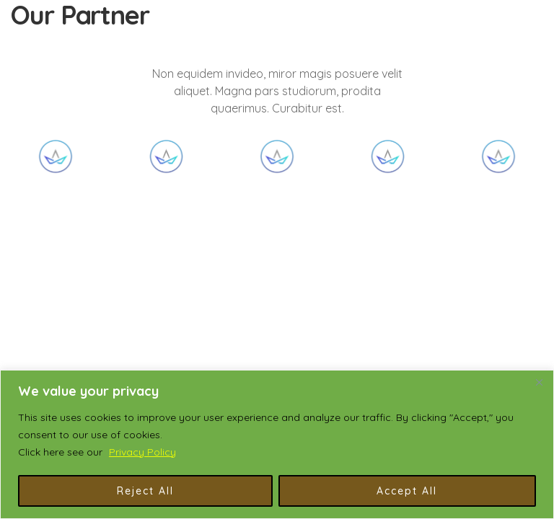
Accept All (407, 490)
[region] (277, 444)
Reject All (145, 490)
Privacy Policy (142, 451)
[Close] (539, 382)
